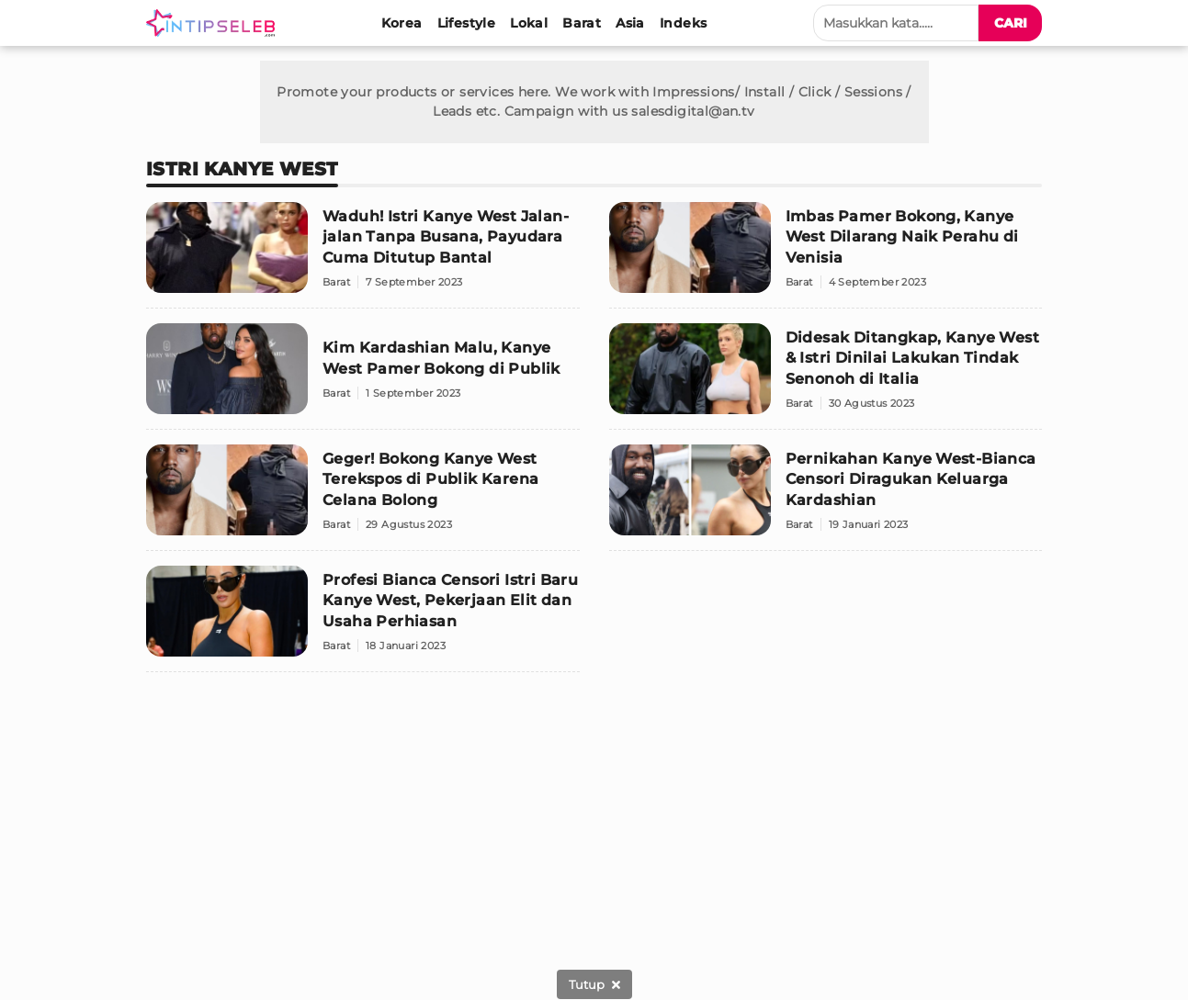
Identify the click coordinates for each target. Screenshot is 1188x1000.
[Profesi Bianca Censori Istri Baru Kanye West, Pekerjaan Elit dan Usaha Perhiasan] (363, 619)
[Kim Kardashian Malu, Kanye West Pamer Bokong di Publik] (363, 376)
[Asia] (630, 23)
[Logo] (214, 23)
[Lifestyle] (466, 23)
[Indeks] (683, 23)
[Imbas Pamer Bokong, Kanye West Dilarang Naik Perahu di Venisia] (826, 255)
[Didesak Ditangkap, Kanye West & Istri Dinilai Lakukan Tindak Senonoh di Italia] (826, 376)
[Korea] (402, 23)
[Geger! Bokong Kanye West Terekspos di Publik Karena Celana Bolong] (363, 497)
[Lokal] (529, 23)
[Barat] (581, 23)
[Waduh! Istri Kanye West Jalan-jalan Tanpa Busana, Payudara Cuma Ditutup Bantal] (363, 255)
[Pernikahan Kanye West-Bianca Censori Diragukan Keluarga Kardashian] (826, 497)
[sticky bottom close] (594, 984)
